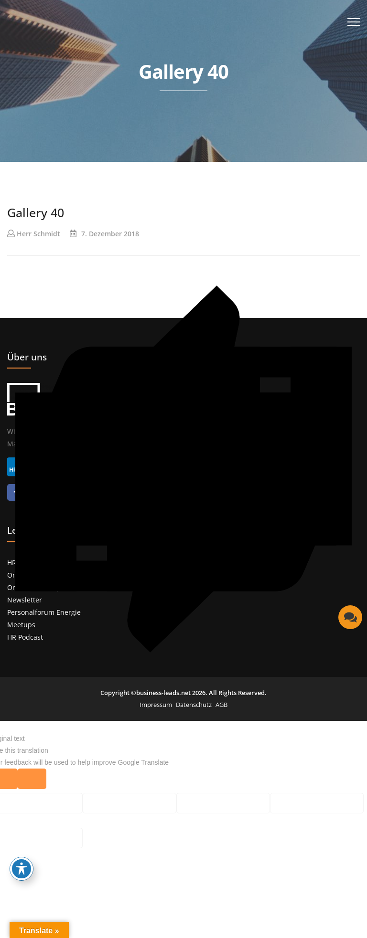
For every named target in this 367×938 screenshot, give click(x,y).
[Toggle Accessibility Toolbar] (21, 868)
